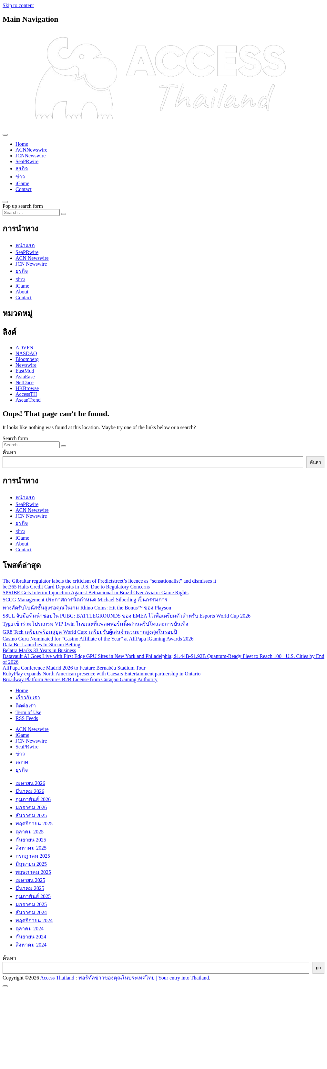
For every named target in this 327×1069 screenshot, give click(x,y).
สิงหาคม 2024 (30, 944)
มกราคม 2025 (31, 904)
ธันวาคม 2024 (31, 912)
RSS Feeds (26, 718)
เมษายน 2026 (30, 783)
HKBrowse (27, 388)
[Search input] (31, 212)
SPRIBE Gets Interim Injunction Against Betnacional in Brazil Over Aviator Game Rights (96, 592)
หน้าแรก (25, 245)
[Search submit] (63, 214)
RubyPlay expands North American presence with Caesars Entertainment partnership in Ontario (101, 673)
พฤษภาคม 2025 (33, 872)
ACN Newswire (32, 258)
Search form (15, 438)
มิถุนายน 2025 (31, 864)
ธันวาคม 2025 (31, 815)
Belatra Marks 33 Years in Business (39, 650)
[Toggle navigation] (5, 135)
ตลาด (21, 762)
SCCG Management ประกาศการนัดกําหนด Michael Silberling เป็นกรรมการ (85, 599)
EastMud (24, 371)
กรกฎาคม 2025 (32, 856)
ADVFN (24, 347)
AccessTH (26, 394)
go (318, 967)
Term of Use (28, 712)
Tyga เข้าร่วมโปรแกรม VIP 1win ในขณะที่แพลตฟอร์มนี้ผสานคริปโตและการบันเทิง (95, 624)
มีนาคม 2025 (29, 888)
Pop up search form (23, 206)
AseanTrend (28, 400)
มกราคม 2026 (31, 807)
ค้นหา (9, 452)
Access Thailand (57, 977)
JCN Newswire (31, 264)
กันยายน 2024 (30, 936)
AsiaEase (25, 376)
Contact (23, 189)
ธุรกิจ (21, 168)
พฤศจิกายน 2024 (34, 920)
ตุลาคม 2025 (29, 831)
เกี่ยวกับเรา (27, 697)
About (21, 291)
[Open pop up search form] (5, 202)
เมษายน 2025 (30, 880)
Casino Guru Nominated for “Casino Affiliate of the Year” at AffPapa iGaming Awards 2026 (98, 638)
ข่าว (20, 176)
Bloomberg (27, 359)
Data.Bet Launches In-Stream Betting (41, 644)
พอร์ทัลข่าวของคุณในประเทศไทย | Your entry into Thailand (143, 977)
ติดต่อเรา (25, 705)
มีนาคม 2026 (29, 791)
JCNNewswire (30, 155)
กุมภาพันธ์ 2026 (33, 799)
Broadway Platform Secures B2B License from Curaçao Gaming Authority (80, 679)
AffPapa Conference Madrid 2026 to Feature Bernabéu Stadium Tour (74, 668)
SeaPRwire (26, 161)
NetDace (24, 382)
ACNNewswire (31, 150)
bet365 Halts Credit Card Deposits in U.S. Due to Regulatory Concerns (76, 586)
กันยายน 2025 (30, 839)
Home (21, 144)
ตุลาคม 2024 (29, 928)
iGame (22, 183)
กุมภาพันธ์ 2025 (33, 896)
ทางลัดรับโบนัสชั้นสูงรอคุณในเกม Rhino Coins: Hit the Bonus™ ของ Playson (87, 607)
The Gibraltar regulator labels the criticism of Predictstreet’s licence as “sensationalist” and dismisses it (109, 581)
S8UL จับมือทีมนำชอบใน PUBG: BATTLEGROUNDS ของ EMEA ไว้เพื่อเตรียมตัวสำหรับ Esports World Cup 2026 (126, 616)
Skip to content (18, 5)
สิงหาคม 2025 (30, 848)
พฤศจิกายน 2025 (34, 823)
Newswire (25, 365)
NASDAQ (26, 353)
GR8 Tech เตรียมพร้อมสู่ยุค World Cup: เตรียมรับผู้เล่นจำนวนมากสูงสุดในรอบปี (90, 632)
